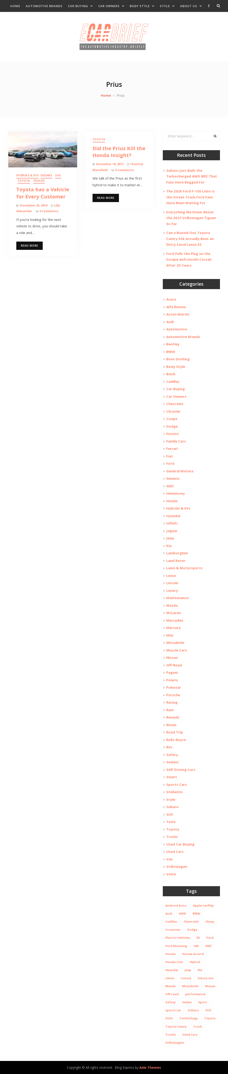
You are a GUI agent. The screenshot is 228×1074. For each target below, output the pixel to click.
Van (169, 859)
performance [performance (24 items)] (195, 994)
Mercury (173, 627)
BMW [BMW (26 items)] (196, 913)
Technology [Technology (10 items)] (188, 1018)
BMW (170, 351)
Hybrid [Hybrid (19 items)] (195, 962)
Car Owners (109, 6)
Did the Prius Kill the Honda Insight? (119, 152)
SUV (58, 175)
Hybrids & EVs (27, 175)
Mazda (172, 605)
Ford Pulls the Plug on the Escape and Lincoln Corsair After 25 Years (189, 259)
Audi (170, 321)
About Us (188, 6)
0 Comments (48, 211)
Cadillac (173, 381)
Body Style (140, 6)
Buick (170, 374)
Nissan (172, 657)
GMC (170, 486)
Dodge (172, 426)
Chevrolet (174, 403)
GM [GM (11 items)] (196, 946)
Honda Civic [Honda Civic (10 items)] (174, 962)
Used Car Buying (180, 844)
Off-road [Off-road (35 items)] (172, 994)
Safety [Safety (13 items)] (170, 1002)
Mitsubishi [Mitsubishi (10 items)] (190, 986)
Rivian (171, 724)
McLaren (173, 612)
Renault (172, 717)
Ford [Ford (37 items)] (210, 938)
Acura (171, 299)
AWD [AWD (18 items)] (182, 913)
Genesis (173, 478)
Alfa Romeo (176, 306)
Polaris (172, 680)
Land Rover (176, 560)
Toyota (23, 181)
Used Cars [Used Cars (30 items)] (189, 1034)
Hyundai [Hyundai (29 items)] (171, 970)
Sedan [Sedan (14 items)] (187, 1002)
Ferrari (172, 448)
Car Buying (78, 6)
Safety (172, 754)
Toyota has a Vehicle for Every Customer (42, 193)
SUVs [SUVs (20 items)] (169, 1018)
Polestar (173, 687)
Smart (171, 777)
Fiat (169, 456)
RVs (169, 747)
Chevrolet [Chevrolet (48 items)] (191, 921)
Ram (170, 710)
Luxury (172, 590)
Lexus (171, 575)
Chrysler (173, 411)
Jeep (170, 538)
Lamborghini (177, 553)
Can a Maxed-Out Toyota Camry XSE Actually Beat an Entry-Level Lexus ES (190, 238)
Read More (29, 246)
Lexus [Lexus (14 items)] (169, 978)
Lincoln (172, 583)
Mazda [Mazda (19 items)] (170, 986)
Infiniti (171, 523)
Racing (171, 702)
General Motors (180, 471)
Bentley (173, 344)
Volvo (171, 874)
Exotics (172, 433)
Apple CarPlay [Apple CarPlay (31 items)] (203, 905)
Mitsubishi (175, 642)
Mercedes (174, 620)
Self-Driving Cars (180, 769)
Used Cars (175, 851)
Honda (171, 501)
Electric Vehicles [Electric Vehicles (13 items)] (177, 938)
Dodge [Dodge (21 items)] (192, 929)
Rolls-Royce (176, 739)
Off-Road (174, 665)
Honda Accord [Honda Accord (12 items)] (193, 954)
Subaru (172, 806)
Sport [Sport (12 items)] (202, 1002)
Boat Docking (178, 359)
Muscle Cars (176, 650)
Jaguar (172, 530)
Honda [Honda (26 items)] (170, 954)
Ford (170, 463)
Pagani (172, 672)
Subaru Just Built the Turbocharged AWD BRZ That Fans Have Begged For (191, 176)
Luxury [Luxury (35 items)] (186, 978)
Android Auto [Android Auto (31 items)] (175, 905)
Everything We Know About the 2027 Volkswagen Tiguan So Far (191, 218)
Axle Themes (150, 1067)
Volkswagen (176, 866)
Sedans (46, 175)
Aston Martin (177, 314)
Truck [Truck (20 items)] (197, 1026)
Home (15, 6)
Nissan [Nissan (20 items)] (210, 986)
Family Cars (176, 441)
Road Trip (174, 732)
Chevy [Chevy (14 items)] (209, 921)
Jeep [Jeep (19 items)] (188, 970)
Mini (169, 635)
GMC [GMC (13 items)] (208, 946)
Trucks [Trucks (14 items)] (170, 1034)
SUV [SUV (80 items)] (208, 1010)
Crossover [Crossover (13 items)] (173, 929)
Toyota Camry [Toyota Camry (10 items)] (176, 1026)
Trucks (39, 181)
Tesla (170, 821)
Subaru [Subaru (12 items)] (193, 1010)
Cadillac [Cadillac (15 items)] (171, 921)
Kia (169, 545)
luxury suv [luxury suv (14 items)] (206, 978)
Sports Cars (176, 784)
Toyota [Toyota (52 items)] (209, 1018)
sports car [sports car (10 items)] (173, 1010)
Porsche (173, 695)
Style (165, 6)
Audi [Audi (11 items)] (168, 913)
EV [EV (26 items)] (198, 938)
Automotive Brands (44, 6)
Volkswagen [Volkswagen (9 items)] (174, 1042)
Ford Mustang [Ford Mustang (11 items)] (176, 946)
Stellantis (174, 791)
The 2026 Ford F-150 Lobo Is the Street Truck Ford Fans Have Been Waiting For (190, 197)
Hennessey (175, 493)
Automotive (176, 329)
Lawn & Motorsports (184, 568)
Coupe (171, 418)
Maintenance (177, 597)
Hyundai (173, 515)
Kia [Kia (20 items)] (200, 970)
